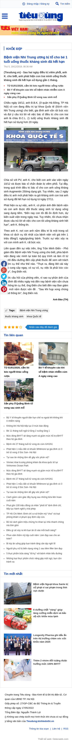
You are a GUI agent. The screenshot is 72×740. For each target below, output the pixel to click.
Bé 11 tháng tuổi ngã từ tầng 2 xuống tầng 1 (28, 431)
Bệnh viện (62, 106)
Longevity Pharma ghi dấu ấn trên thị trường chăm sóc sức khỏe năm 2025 (49, 638)
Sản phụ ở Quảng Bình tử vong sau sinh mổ (32, 97)
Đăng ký (45, 3)
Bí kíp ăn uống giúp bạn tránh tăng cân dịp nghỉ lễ (30, 543)
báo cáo (63, 267)
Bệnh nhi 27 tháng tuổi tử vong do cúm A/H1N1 (29, 444)
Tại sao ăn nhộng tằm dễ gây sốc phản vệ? (27, 457)
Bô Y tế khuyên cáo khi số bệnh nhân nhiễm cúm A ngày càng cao (53, 371)
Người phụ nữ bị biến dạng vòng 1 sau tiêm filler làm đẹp (34, 548)
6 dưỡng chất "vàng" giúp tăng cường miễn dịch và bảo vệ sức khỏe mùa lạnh (49, 613)
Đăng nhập (33, 3)
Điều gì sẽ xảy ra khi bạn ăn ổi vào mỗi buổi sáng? (31, 530)
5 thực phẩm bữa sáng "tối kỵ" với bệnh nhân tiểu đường (34, 553)
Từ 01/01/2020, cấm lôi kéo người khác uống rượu (35, 85)
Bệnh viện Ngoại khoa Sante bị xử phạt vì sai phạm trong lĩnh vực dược (50, 587)
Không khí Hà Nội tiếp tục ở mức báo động (27, 426)
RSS (65, 728)
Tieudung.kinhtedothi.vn (40, 720)
